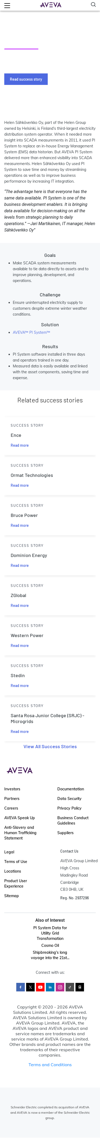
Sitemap (11, 895)
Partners (11, 798)
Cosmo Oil (50, 945)
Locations (12, 871)
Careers (11, 808)
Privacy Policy (69, 808)
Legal (9, 852)
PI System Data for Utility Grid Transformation (50, 933)
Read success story (26, 79)
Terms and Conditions (50, 1064)
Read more (20, 445)
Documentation (70, 789)
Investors (12, 789)
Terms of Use (15, 861)
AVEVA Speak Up (19, 817)
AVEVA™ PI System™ (31, 332)
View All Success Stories (50, 746)
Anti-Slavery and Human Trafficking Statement (20, 833)
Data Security (69, 798)
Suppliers (65, 832)
